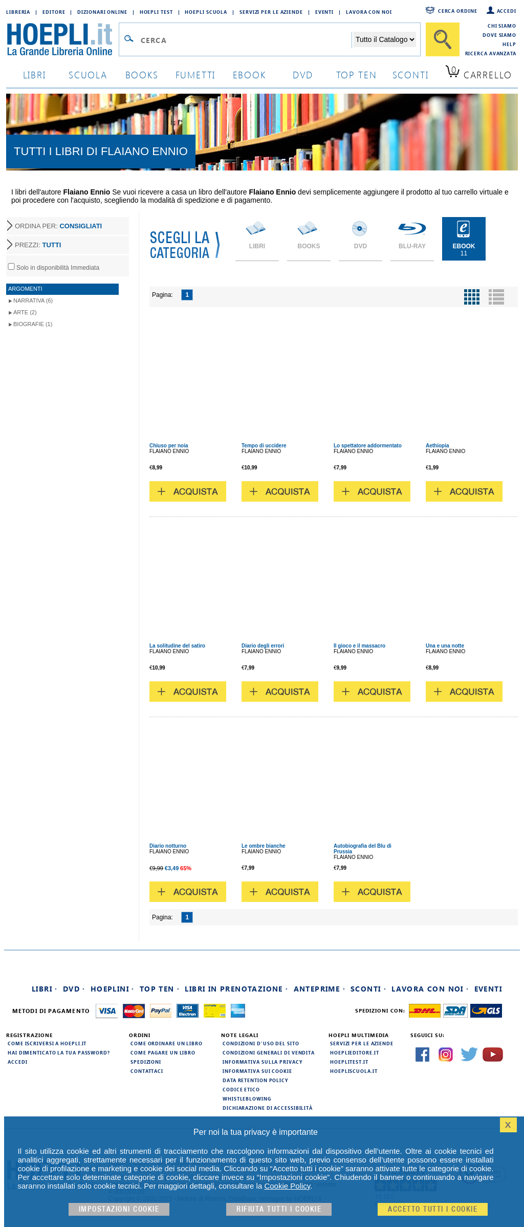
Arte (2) (25, 312)
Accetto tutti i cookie (432, 1209)
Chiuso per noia (168, 445)
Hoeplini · (113, 989)
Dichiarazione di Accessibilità (268, 1108)
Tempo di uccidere (264, 445)
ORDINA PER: (58, 226)
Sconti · (368, 989)
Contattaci (146, 1071)
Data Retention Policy (255, 1080)
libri (34, 74)
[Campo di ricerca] (246, 40)
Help (509, 44)
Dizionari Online (102, 12)
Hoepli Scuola (206, 12)
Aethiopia (437, 445)
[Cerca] (443, 39)
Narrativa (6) (33, 300)
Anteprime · (319, 989)
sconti (410, 74)
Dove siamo (499, 35)
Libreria (18, 12)
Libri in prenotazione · (236, 989)
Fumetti (196, 74)
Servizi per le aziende (271, 12)
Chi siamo (502, 26)
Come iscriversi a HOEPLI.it (47, 1043)
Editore (53, 12)
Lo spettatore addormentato (368, 445)
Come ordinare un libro (166, 1043)
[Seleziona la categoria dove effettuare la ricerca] (385, 39)
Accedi (506, 11)
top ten (356, 74)
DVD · (74, 989)
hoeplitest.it (349, 1062)
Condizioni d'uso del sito (261, 1043)
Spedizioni (145, 1062)
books (142, 74)
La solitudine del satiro (177, 646)
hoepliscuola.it (354, 1071)
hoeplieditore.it (354, 1052)
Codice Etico (241, 1089)
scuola (88, 74)
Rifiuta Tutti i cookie (278, 1209)
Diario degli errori (263, 646)
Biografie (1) (32, 324)
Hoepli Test (156, 12)
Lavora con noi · (430, 989)
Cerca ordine (457, 11)
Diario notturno (167, 846)
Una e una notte (445, 646)
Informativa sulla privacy (262, 1062)
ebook (249, 74)
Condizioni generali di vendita (269, 1052)
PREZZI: (38, 245)
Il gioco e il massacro (359, 646)
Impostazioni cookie (119, 1209)
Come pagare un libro (162, 1052)
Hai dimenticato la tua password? (59, 1052)
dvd (303, 74)
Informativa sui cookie (257, 1071)
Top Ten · (160, 989)
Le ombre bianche (264, 846)
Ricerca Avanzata (490, 53)
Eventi (324, 12)
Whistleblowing (247, 1098)
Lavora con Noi (369, 12)
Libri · (45, 989)
